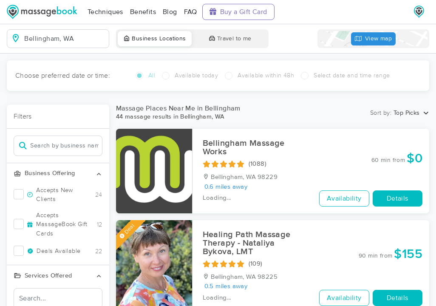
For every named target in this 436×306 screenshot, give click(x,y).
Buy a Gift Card (238, 11)
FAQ (190, 11)
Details (397, 198)
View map (373, 39)
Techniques (105, 11)
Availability (344, 198)
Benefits (143, 11)
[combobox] (64, 39)
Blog (170, 11)
